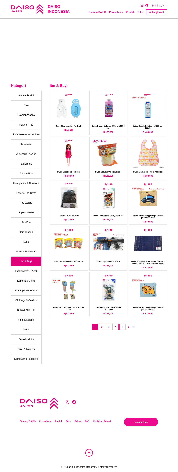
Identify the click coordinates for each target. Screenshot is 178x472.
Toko (140, 12)
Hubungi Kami (156, 12)
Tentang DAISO (97, 12)
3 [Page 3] (108, 327)
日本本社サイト (159, 5)
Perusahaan (116, 12)
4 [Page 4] (115, 327)
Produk (130, 12)
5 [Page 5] (122, 327)
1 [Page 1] (95, 327)
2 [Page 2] (102, 327)
